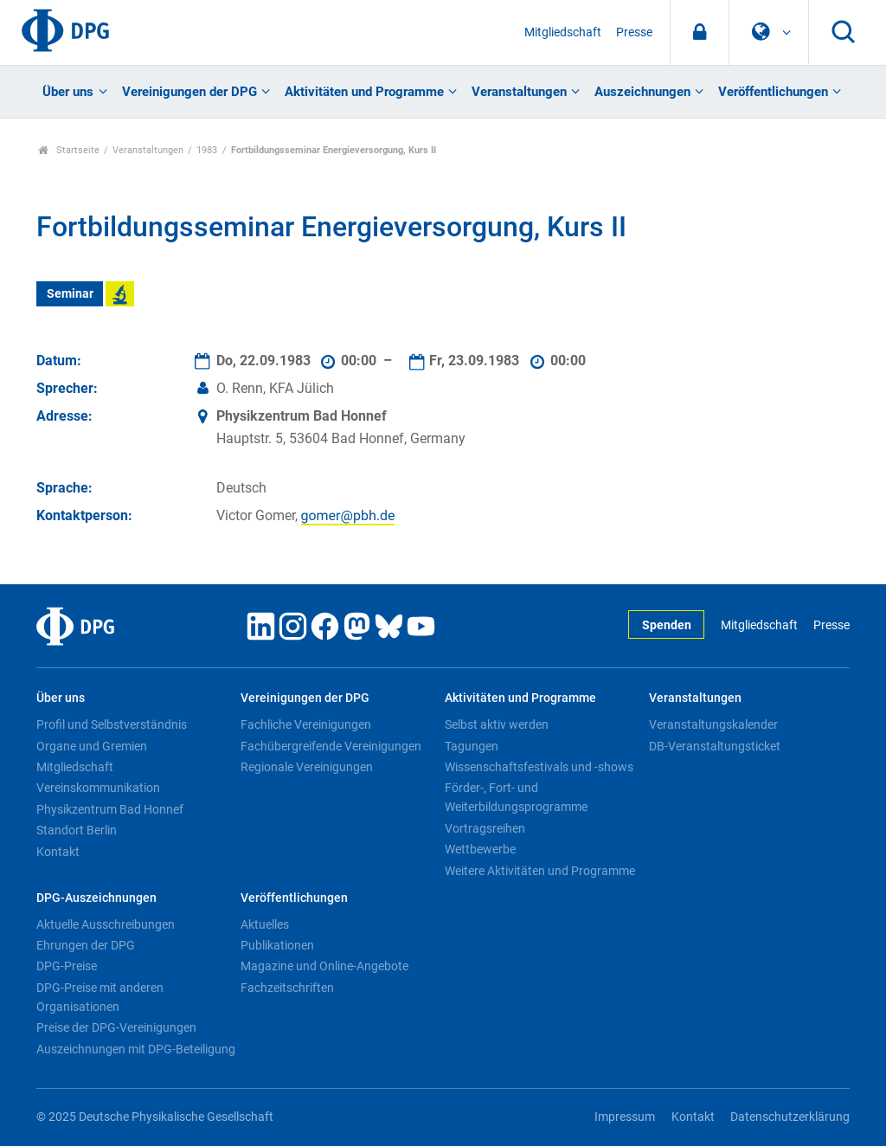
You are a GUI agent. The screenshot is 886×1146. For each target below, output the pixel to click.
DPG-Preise (66, 966)
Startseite (69, 150)
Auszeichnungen (642, 92)
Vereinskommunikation (98, 788)
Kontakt (58, 852)
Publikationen (277, 945)
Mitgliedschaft (562, 32)
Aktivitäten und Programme (364, 92)
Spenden (666, 625)
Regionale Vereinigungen (307, 767)
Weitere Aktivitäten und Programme (540, 871)
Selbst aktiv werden (497, 724)
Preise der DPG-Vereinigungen (116, 1027)
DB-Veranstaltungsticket (714, 746)
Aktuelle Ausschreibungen (105, 924)
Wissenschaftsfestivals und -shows (539, 767)
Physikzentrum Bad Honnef (109, 809)
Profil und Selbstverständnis (111, 724)
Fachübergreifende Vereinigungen (331, 746)
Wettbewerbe (480, 849)
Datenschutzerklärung (790, 1117)
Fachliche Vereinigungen (306, 724)
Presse (634, 32)
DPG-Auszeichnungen (96, 898)
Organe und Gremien (91, 746)
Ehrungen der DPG (85, 945)
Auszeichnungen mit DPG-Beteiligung (135, 1049)
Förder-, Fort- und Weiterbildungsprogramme (516, 797)
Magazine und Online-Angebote (324, 966)
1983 (206, 150)
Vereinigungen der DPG (189, 92)
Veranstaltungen (519, 92)
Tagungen (471, 746)
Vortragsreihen (485, 828)
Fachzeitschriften (287, 988)
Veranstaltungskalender (713, 724)
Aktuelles (265, 924)
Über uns (67, 92)
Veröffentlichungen (773, 92)
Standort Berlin (76, 830)
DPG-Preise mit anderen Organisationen (100, 997)
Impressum (624, 1117)
